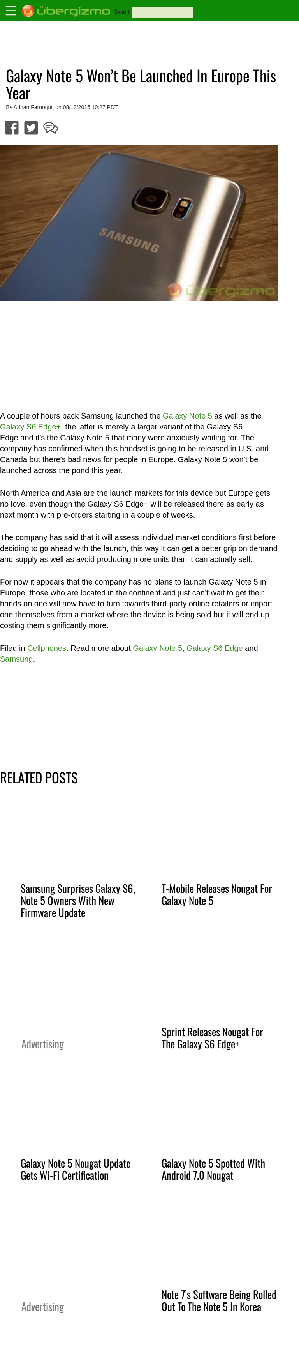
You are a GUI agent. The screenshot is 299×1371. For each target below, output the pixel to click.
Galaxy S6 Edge (214, 648)
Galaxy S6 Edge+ (30, 426)
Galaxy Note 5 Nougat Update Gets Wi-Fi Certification (75, 1169)
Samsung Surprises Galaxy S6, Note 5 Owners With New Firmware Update (78, 900)
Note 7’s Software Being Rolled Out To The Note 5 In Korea (219, 1300)
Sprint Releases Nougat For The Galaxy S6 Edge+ (212, 1037)
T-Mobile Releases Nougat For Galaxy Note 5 (217, 894)
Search (122, 11)
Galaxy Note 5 (187, 416)
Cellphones (46, 648)
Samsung (16, 659)
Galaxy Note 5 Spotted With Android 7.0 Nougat (213, 1169)
